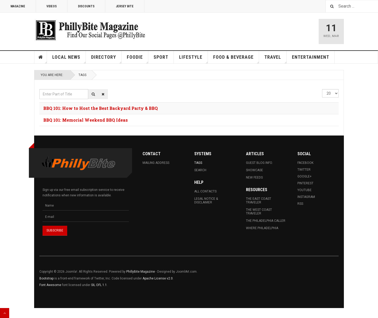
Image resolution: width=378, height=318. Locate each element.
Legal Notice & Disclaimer (206, 200)
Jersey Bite (125, 6)
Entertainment (310, 57)
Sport (161, 57)
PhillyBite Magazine (140, 271)
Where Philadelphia (262, 228)
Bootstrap (46, 278)
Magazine (17, 6)
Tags (82, 75)
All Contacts (205, 191)
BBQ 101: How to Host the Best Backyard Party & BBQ (100, 108)
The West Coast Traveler (259, 211)
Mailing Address (156, 163)
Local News (69, 58)
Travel (275, 58)
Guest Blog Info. (259, 163)
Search (200, 170)
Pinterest (305, 183)
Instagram (306, 197)
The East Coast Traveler (258, 200)
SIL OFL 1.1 (99, 285)
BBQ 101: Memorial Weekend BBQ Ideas (85, 120)
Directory (106, 58)
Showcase (254, 170)
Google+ (304, 176)
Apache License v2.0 (158, 278)
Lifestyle (193, 58)
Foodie (137, 58)
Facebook (305, 163)
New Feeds (254, 177)
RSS (300, 204)
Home (40, 57)
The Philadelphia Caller (265, 221)
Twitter (304, 169)
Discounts (86, 6)
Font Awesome (50, 285)
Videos (51, 6)
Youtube (304, 190)
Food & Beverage (236, 58)
